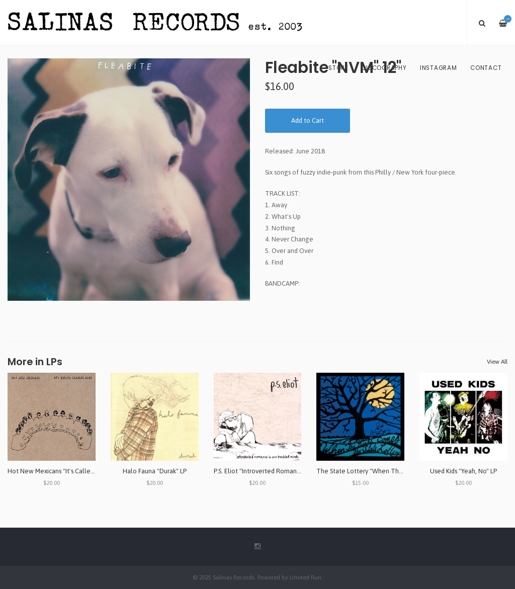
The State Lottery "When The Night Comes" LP (384, 471)
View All (497, 361)
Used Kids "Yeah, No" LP (463, 471)
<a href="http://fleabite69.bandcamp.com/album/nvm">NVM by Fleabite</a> (386, 300)
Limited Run (305, 577)
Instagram (438, 68)
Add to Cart (307, 120)
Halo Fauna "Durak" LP (155, 471)
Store (338, 68)
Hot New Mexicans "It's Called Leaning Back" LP (76, 471)
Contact (485, 68)
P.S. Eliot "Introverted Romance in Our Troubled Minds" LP (296, 471)
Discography (384, 68)
